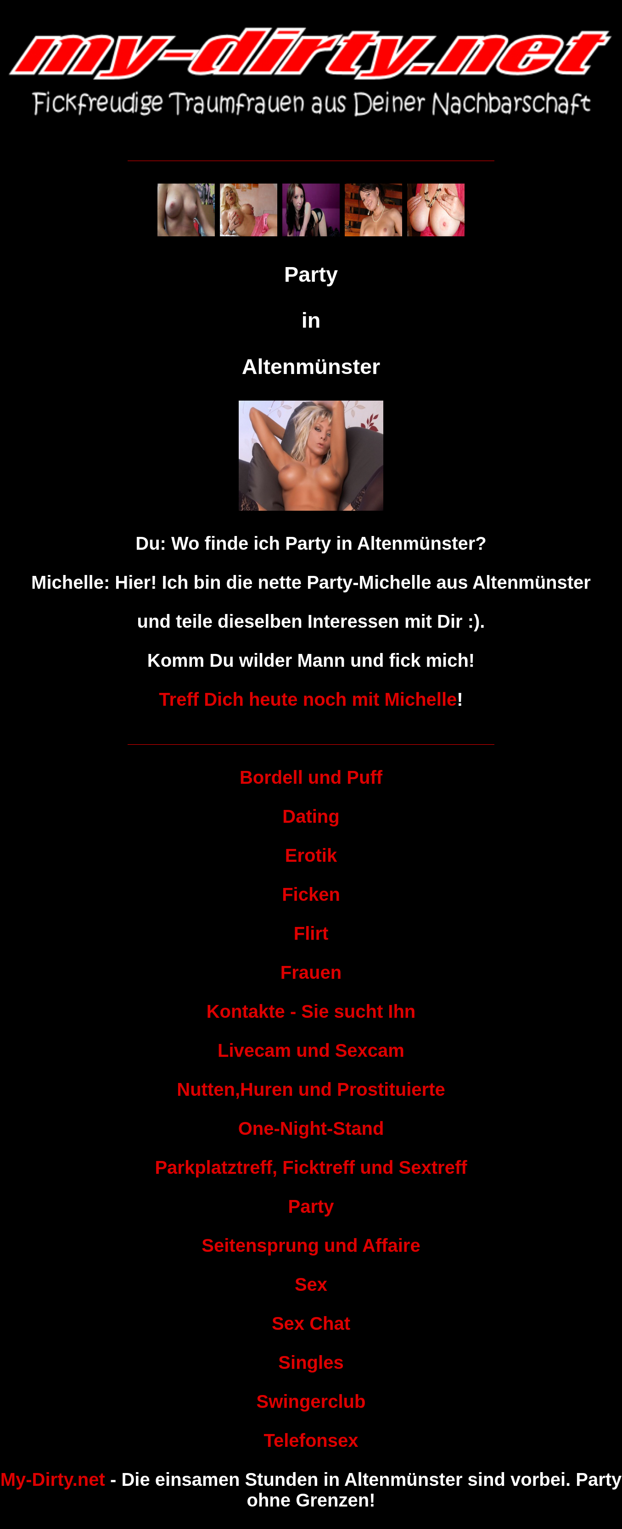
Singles (310, 1362)
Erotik (311, 855)
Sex (311, 1284)
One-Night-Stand (311, 1128)
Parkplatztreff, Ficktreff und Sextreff (311, 1167)
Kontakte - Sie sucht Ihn (311, 1011)
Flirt (311, 933)
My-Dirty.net (52, 1479)
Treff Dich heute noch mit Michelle (308, 699)
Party (311, 1206)
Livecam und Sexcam (311, 1050)
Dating (310, 816)
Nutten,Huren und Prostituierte (311, 1089)
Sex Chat (311, 1323)
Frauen (311, 972)
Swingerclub (311, 1401)
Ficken (311, 894)
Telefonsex (311, 1440)
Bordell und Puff (311, 777)
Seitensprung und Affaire (311, 1245)
